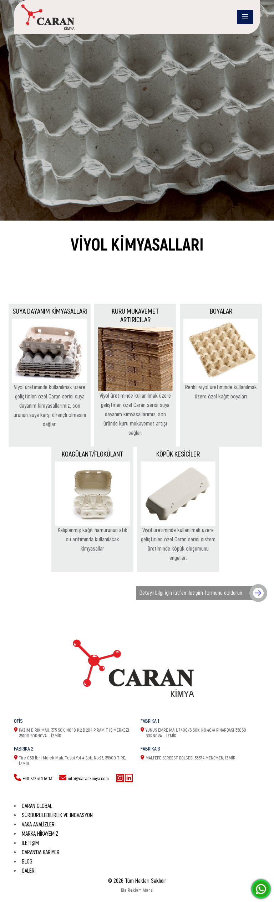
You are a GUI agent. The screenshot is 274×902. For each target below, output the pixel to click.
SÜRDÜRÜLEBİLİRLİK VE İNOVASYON (57, 815)
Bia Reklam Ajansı (137, 890)
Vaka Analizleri (39, 824)
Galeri (29, 871)
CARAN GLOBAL (37, 806)
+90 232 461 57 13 (37, 779)
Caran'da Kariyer (41, 852)
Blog (27, 861)
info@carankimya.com (88, 779)
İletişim (30, 843)
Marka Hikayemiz (40, 833)
